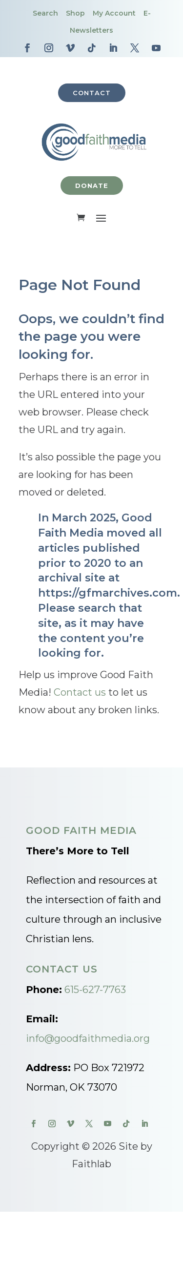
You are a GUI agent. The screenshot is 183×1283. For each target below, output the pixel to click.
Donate (91, 185)
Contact (92, 93)
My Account (114, 13)
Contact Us (62, 969)
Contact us (80, 692)
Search (45, 13)
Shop (75, 13)
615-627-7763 (95, 989)
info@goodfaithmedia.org (88, 1038)
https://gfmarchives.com (107, 593)
